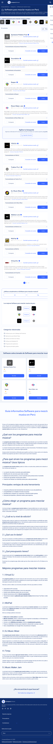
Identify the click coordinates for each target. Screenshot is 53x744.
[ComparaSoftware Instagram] (11, 708)
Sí (14, 295)
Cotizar (43, 51)
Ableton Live (15, 215)
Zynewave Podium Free (19, 35)
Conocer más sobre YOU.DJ (16, 152)
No (38, 295)
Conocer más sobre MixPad (33, 245)
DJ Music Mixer (16, 191)
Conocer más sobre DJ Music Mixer (20, 199)
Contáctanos (10, 723)
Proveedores (26, 719)
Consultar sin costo (30, 51)
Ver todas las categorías (26, 693)
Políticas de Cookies (17, 741)
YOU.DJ (14, 143)
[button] (26, 46)
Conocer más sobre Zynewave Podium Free (29, 43)
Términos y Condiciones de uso (29, 741)
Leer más (47, 13)
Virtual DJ (14, 261)
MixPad (13, 239)
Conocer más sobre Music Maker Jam (20, 114)
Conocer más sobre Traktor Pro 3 (13, 175)
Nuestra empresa (26, 714)
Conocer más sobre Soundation (18, 67)
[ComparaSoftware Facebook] (8, 708)
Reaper (13, 82)
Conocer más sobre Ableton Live (19, 223)
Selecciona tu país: (6, 729)
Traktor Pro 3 (15, 167)
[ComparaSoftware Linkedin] (3, 708)
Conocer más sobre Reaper (19, 90)
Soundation (15, 58)
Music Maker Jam (17, 106)
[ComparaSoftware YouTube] (5, 708)
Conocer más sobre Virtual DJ (23, 269)
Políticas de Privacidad (7, 741)
